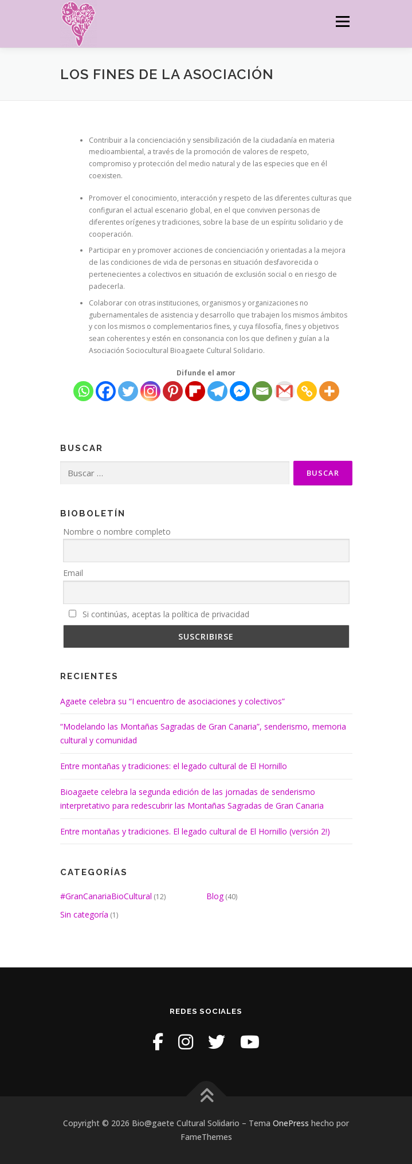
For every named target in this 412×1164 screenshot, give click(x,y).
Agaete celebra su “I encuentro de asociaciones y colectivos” (172, 701)
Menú (341, 21)
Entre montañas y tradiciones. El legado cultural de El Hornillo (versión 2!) (195, 831)
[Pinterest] (173, 391)
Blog (214, 896)
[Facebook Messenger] (240, 391)
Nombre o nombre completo (117, 531)
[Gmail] (284, 391)
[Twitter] (128, 391)
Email (73, 572)
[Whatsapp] (83, 391)
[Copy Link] (307, 391)
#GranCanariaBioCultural (106, 896)
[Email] (262, 391)
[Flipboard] (195, 391)
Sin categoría (84, 914)
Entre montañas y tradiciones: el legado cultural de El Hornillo (173, 766)
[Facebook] (106, 391)
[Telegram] (217, 391)
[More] (329, 391)
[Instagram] (150, 391)
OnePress (291, 1123)
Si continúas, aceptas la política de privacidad (159, 614)
